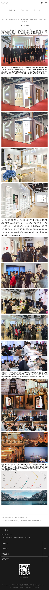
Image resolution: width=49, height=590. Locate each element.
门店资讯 (24, 10)
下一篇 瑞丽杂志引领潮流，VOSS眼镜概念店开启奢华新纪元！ (21, 521)
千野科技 (36, 587)
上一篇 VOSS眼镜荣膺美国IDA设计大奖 (14, 518)
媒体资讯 (37, 10)
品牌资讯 (12, 10)
